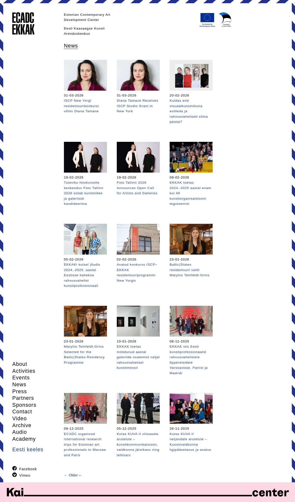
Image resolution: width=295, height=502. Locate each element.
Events (21, 378)
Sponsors (24, 405)
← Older (71, 475)
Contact (22, 412)
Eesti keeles (28, 450)
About (19, 364)
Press (19, 391)
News (19, 385)
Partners (23, 398)
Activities (23, 371)
